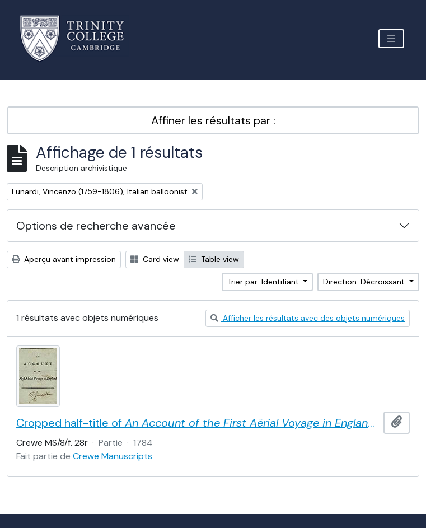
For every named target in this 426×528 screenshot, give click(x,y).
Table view (214, 259)
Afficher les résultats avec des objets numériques (307, 318)
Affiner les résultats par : (213, 120)
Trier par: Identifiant (264, 282)
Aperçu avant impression (64, 259)
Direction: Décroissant (365, 282)
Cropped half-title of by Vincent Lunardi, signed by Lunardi (197, 422)
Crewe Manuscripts (112, 456)
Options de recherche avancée (96, 225)
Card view (154, 259)
